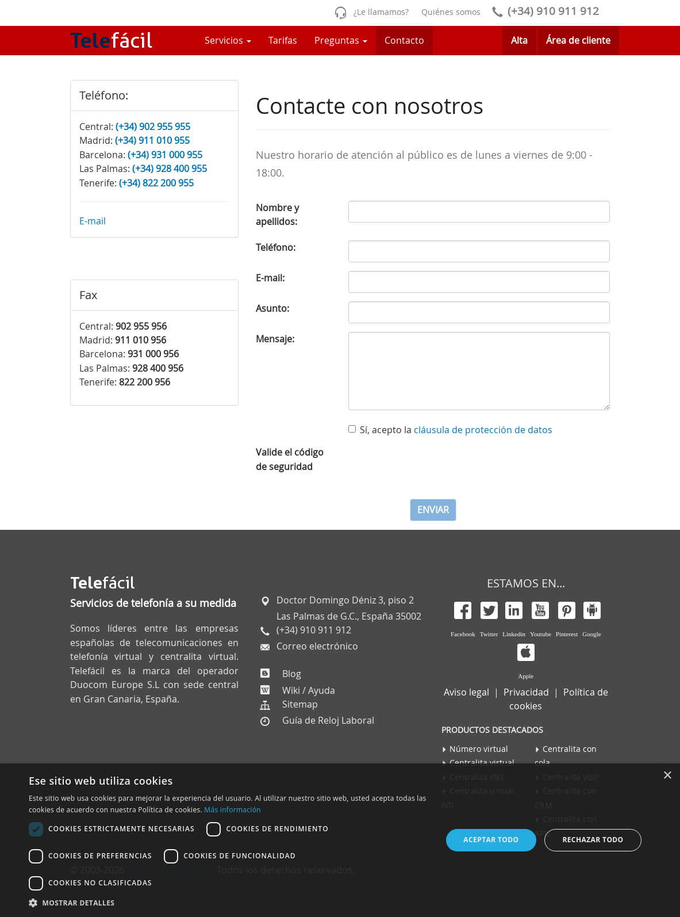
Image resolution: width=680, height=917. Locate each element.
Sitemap (300, 704)
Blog (290, 673)
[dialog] (340, 840)
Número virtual (479, 748)
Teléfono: (275, 247)
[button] (229, 902)
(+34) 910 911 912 (543, 10)
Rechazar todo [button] (592, 840)
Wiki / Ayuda (307, 690)
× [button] (667, 775)
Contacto (404, 40)
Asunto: (272, 308)
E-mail (92, 221)
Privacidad (526, 692)
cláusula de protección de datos (483, 429)
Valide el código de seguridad (290, 459)
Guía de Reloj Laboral (328, 720)
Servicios (228, 40)
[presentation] (435, 467)
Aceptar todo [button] (490, 840)
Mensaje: (275, 339)
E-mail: (270, 278)
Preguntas (340, 40)
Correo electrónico (316, 646)
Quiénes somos (451, 11)
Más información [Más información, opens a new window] (232, 810)
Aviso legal (466, 692)
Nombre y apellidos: (277, 214)
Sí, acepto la (450, 429)
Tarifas (282, 40)
